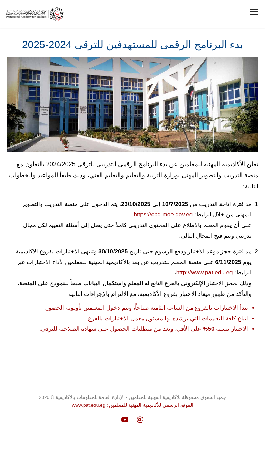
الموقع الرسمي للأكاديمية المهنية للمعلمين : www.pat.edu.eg (132, 405)
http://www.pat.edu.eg (204, 272)
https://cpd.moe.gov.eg (163, 214)
